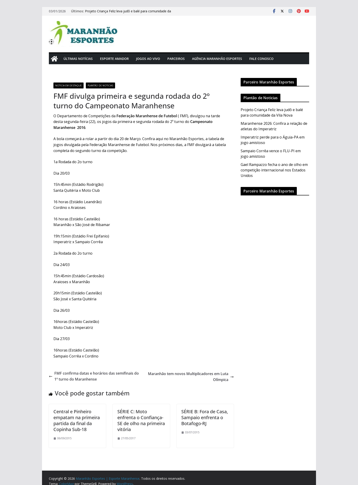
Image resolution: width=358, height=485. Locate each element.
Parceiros (176, 58)
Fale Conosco (261, 58)
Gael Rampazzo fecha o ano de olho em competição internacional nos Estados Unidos (274, 170)
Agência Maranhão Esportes (217, 58)
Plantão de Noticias (100, 85)
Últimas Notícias (78, 58)
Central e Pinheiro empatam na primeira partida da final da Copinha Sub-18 (76, 420)
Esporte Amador (114, 58)
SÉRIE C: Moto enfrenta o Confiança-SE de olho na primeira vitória (141, 420)
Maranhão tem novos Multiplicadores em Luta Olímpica (191, 376)
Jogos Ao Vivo (148, 58)
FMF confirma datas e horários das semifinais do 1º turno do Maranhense (94, 376)
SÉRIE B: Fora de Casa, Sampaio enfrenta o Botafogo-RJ (204, 417)
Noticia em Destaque (68, 85)
